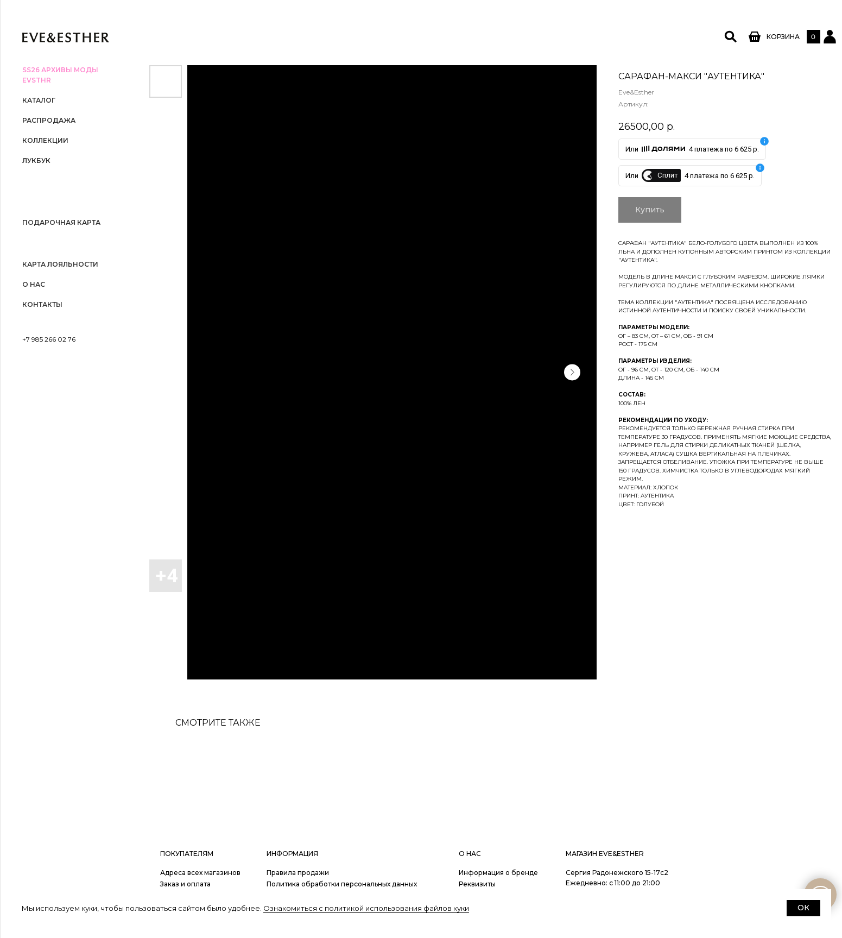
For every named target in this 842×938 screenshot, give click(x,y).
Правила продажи (298, 872)
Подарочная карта (61, 222)
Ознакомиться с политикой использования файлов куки (366, 908)
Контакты (42, 304)
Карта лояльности (60, 264)
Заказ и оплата (185, 884)
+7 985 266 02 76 (48, 339)
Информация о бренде (498, 872)
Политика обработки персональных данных (342, 884)
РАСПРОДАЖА (48, 120)
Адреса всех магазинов (200, 872)
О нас (33, 284)
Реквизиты (477, 884)
